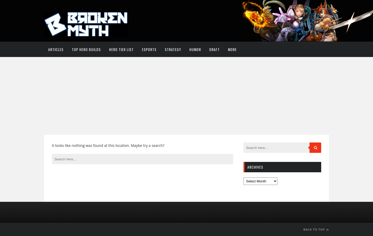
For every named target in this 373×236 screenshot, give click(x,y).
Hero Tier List (121, 49)
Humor (195, 49)
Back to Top (316, 229)
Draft (214, 49)
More (232, 49)
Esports (149, 49)
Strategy (173, 49)
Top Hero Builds (86, 49)
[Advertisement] (186, 96)
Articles (55, 49)
